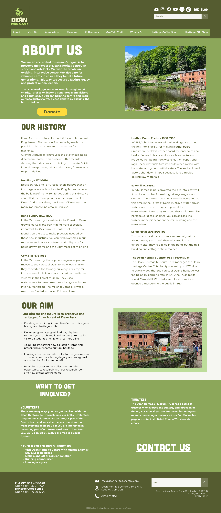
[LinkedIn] (181, 9)
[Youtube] (175, 9)
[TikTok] (188, 9)
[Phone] (96, 496)
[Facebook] (169, 9)
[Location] (96, 488)
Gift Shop (39, 482)
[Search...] (176, 16)
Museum (20, 482)
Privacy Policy (201, 496)
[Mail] (156, 9)
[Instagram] (162, 9)
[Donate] (52, 112)
